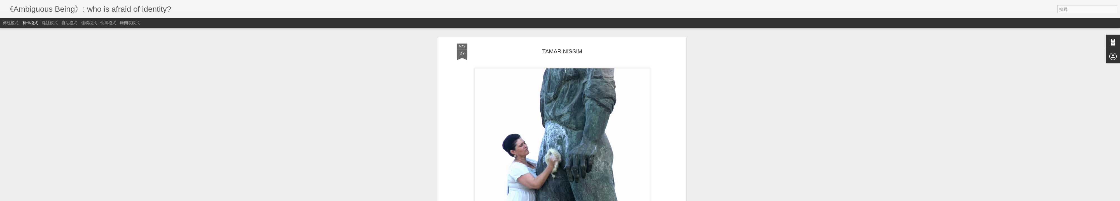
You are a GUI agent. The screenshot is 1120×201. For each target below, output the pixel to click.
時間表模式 (130, 23)
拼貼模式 (69, 23)
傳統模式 (10, 23)
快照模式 (108, 23)
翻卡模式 (30, 23)
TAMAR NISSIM (562, 51)
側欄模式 (89, 23)
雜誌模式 (50, 23)
